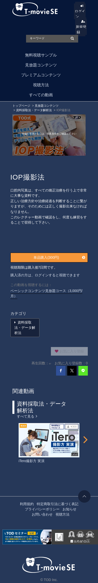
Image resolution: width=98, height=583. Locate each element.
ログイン (80, 13)
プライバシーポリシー (42, 509)
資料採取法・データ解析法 (34, 110)
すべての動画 (41, 95)
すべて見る (27, 416)
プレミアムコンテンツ (41, 75)
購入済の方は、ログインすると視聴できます (45, 275)
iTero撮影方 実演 (31, 461)
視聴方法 (41, 85)
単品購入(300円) (59, 257)
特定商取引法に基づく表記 (57, 504)
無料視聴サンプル (41, 55)
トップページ (21, 105)
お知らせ (69, 509)
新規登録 (81, 29)
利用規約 (27, 504)
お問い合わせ (42, 514)
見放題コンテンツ (41, 65)
